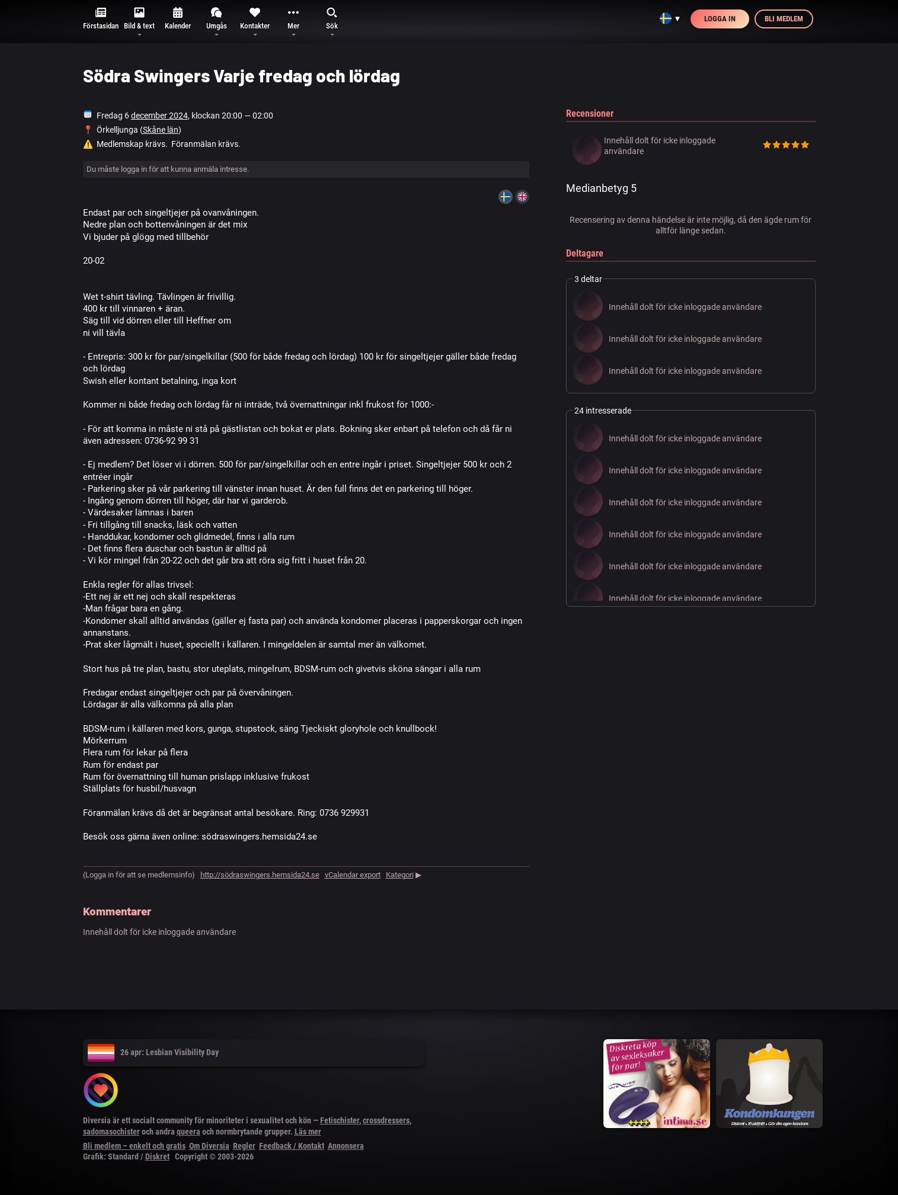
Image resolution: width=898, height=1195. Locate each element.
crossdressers (386, 1120)
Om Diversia (209, 1146)
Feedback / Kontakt (291, 1146)
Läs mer (308, 1131)
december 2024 (159, 115)
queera (188, 1131)
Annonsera (346, 1146)
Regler (244, 1146)
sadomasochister (111, 1131)
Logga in (720, 18)
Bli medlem (784, 18)
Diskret (157, 1156)
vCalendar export (353, 874)
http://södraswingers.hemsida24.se (259, 874)
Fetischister (339, 1120)
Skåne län (160, 129)
